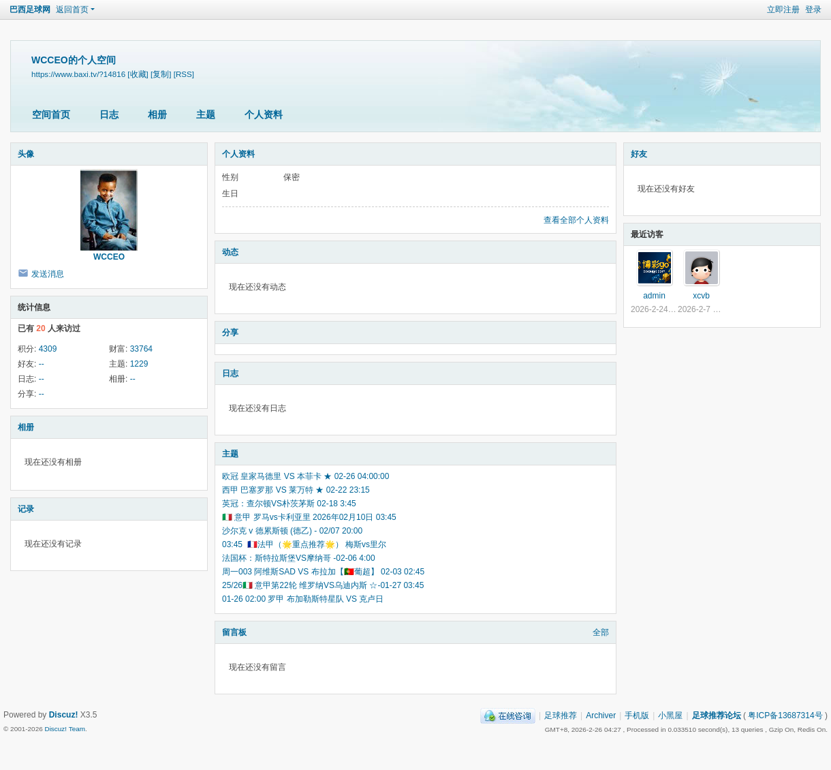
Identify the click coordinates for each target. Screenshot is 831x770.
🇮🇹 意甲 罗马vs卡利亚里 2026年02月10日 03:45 (309, 517)
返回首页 (72, 9)
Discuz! (63, 715)
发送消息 (47, 274)
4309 (48, 349)
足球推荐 (560, 715)
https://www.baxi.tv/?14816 (78, 74)
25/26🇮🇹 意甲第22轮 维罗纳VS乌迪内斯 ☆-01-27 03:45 (323, 585)
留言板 (234, 632)
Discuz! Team (64, 729)
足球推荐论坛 (716, 715)
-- (41, 364)
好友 (639, 154)
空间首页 (51, 114)
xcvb (701, 296)
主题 (205, 114)
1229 (139, 364)
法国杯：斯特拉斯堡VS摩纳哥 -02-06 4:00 (298, 558)
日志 (109, 114)
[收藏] (137, 74)
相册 (157, 114)
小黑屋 (670, 715)
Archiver (601, 715)
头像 (26, 154)
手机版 (637, 715)
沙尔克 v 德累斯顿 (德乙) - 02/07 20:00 (292, 531)
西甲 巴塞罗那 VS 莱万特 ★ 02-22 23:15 (296, 490)
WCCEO (109, 257)
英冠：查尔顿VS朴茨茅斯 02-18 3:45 (289, 503)
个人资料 (264, 114)
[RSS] (184, 74)
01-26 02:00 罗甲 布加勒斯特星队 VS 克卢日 (302, 599)
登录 (813, 9)
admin (654, 296)
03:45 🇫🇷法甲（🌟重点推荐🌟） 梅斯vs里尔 (304, 544)
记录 (26, 509)
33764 (141, 349)
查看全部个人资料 (576, 220)
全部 (601, 632)
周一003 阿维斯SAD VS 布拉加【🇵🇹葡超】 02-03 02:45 (323, 571)
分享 (230, 332)
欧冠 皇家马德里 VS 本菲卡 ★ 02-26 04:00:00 (305, 476)
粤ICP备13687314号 (785, 715)
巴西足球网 (30, 9)
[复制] (161, 74)
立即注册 (783, 9)
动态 (230, 252)
